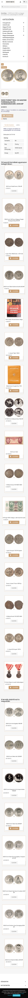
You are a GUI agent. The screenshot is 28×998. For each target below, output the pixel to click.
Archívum (5, 56)
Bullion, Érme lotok (8, 39)
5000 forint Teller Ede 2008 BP (14, 823)
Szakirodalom (7, 50)
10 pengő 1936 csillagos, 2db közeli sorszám (14, 517)
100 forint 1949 (14, 452)
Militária (5, 46)
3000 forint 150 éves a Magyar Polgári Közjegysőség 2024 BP (14, 220)
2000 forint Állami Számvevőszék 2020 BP (14, 286)
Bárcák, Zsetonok (8, 42)
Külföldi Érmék (7, 29)
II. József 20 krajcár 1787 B (14, 649)
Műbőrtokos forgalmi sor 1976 (14, 386)
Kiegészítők (6, 48)
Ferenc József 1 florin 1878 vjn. (14, 583)
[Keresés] (14, 6)
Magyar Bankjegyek (8, 35)
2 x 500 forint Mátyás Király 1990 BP (14, 419)
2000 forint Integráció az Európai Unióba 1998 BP (14, 790)
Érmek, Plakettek (8, 33)
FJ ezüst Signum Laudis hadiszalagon (14, 682)
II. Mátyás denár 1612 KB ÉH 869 (14, 616)
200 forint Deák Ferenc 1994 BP (14, 186)
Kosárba (7, 116)
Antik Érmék (6, 25)
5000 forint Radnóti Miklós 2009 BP (14, 960)
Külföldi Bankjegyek (8, 37)
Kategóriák (8, 19)
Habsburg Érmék (7, 31)
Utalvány (5, 54)
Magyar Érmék (7, 27)
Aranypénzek (6, 23)
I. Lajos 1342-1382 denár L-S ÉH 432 (14, 253)
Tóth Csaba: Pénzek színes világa (14, 319)
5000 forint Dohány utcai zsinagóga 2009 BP (14, 926)
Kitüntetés (6, 44)
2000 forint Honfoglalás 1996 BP (14, 723)
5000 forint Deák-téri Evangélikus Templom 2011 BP (14, 857)
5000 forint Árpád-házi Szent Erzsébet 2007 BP (14, 891)
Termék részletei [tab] (9, 125)
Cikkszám (6, 134)
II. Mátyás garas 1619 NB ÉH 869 (14, 484)
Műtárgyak (6, 52)
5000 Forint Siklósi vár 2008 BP (14, 756)
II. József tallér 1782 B (14, 353)
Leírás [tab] (18, 125)
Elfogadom (17, 995)
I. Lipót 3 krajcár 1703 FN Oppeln (14, 550)
